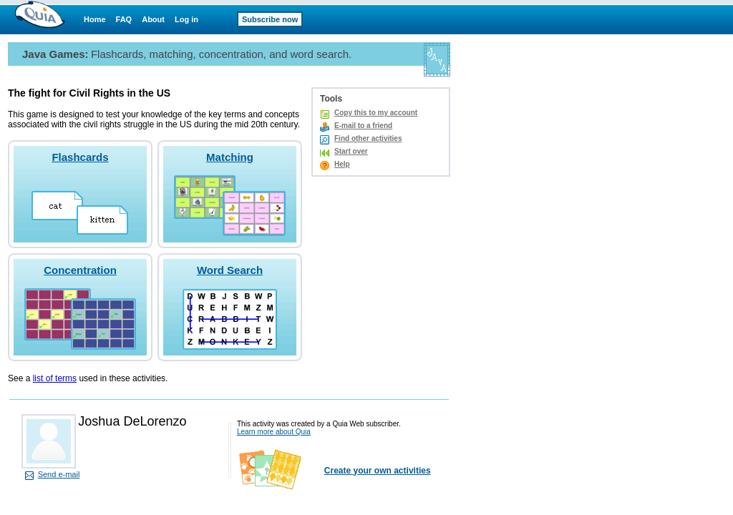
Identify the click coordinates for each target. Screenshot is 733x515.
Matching (229, 157)
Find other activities (368, 138)
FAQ (124, 19)
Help (342, 164)
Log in (186, 19)
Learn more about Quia (274, 432)
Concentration (80, 270)
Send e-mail (59, 474)
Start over (351, 151)
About (153, 19)
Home (95, 19)
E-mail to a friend (363, 125)
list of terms (55, 378)
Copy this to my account (375, 113)
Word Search (230, 270)
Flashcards (80, 157)
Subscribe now (270, 19)
